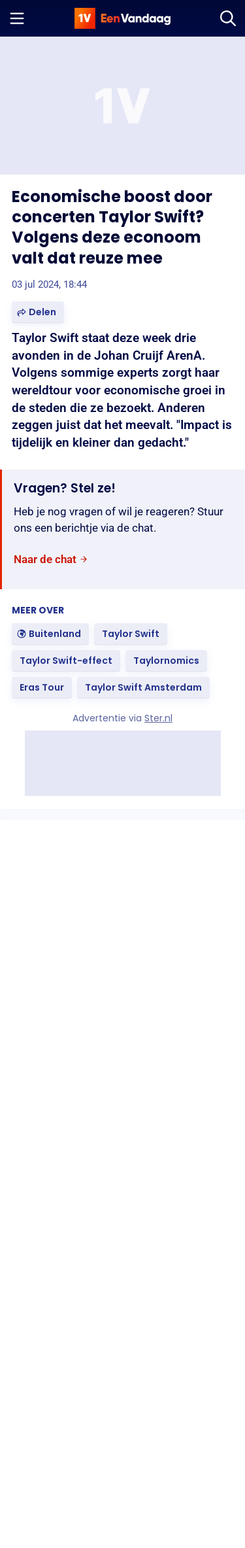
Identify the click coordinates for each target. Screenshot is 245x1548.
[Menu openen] (17, 18)
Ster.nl (158, 718)
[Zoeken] (228, 18)
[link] (51, 559)
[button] (38, 312)
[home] (122, 18)
